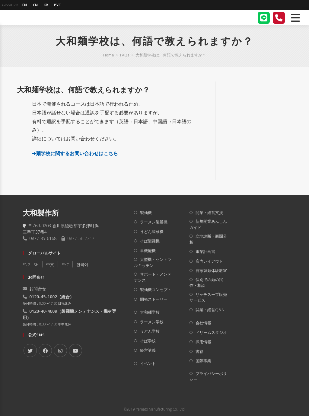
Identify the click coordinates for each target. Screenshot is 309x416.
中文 (50, 264)
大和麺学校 (150, 312)
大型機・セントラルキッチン (152, 262)
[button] (110, 90)
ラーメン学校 (152, 322)
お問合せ (34, 288)
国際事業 (203, 360)
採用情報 (203, 341)
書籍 (199, 351)
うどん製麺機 (152, 231)
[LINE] (264, 18)
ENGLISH (31, 264)
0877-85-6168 (42, 238)
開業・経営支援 (209, 212)
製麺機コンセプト (155, 289)
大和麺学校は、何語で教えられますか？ (170, 55)
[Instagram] (60, 350)
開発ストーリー (153, 299)
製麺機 (146, 212)
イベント (148, 363)
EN (24, 5)
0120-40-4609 (43, 311)
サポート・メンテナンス (152, 277)
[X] (30, 350)
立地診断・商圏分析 (208, 239)
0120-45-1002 (43, 296)
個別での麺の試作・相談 (206, 282)
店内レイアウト (209, 261)
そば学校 (148, 341)
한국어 (82, 264)
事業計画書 (205, 251)
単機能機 (148, 250)
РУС (57, 5)
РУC (65, 264)
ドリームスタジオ (211, 332)
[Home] (108, 55)
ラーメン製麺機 (153, 222)
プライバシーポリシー (208, 376)
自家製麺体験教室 (211, 270)
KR (46, 5)
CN (35, 5)
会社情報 (203, 322)
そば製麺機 (150, 241)
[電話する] (279, 18)
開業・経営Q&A (210, 309)
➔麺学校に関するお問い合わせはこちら (75, 153)
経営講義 (148, 350)
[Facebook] (45, 350)
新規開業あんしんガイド (208, 224)
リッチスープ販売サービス (208, 297)
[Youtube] (75, 350)
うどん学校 (150, 331)
